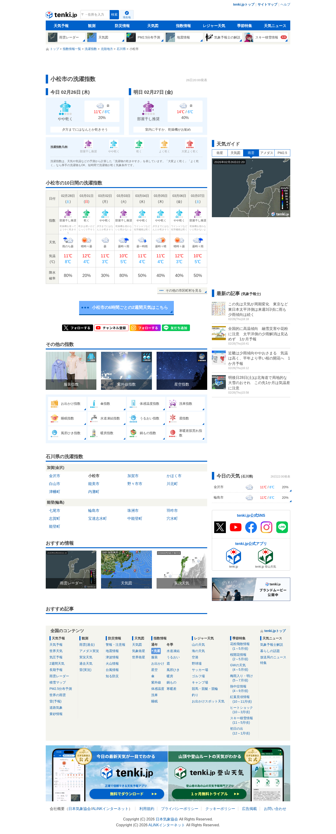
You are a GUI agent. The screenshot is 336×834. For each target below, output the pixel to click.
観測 (91, 26)
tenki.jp (62, 16)
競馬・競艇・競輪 (205, 689)
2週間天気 (56, 663)
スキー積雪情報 (243, 720)
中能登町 (134, 518)
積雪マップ (57, 682)
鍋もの (171, 682)
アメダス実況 (89, 651)
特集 (263, 663)
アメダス (266, 153)
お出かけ (157, 663)
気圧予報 (56, 657)
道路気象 (56, 707)
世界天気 (56, 651)
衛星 (220, 153)
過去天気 (85, 663)
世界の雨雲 (57, 695)
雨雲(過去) (86, 644)
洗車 (154, 695)
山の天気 (198, 644)
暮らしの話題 (270, 651)
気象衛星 (138, 651)
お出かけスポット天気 (208, 701)
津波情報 (112, 657)
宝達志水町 (97, 518)
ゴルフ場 (198, 676)
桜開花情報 (243, 657)
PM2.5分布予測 (60, 689)
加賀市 (133, 476)
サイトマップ (267, 4)
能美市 (93, 484)
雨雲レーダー (59, 676)
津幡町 (54, 492)
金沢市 (54, 476)
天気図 (152, 26)
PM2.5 (282, 153)
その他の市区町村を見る (184, 290)
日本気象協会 (79, 809)
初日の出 (243, 731)
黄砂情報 (56, 714)
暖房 (170, 676)
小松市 (93, 476)
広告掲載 (249, 809)
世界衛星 (138, 657)
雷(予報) (55, 701)
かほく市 (174, 476)
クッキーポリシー (220, 809)
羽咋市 (172, 511)
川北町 (172, 484)
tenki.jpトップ (243, 4)
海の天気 (198, 651)
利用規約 (146, 809)
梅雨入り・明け (243, 678)
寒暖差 (171, 689)
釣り (195, 695)
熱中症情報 (243, 688)
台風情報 (112, 670)
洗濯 (157, 651)
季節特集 (244, 26)
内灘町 (93, 492)
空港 (195, 657)
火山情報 (112, 663)
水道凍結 (173, 651)
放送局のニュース (273, 657)
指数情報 (183, 26)
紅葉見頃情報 (243, 699)
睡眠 (154, 701)
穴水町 (172, 518)
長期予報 (56, 670)
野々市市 (134, 484)
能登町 (54, 526)
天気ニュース (275, 26)
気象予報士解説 (271, 644)
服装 (154, 657)
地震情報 (112, 651)
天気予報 (61, 26)
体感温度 (157, 689)
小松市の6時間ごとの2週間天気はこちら (130, 307)
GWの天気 (243, 667)
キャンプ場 (200, 682)
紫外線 (156, 682)
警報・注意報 (115, 644)
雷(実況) (85, 670)
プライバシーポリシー (179, 809)
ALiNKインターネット (110, 809)
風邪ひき (173, 670)
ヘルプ (285, 4)
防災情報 (122, 26)
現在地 (127, 17)
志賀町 (54, 518)
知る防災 (112, 676)
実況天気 (85, 657)
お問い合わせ (275, 809)
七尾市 (54, 511)
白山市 (54, 484)
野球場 (197, 663)
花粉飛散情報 (243, 646)
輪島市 (93, 511)
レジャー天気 (214, 26)
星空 (154, 670)
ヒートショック (243, 710)
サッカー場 (200, 670)
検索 (114, 14)
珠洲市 (133, 511)
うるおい (173, 657)
